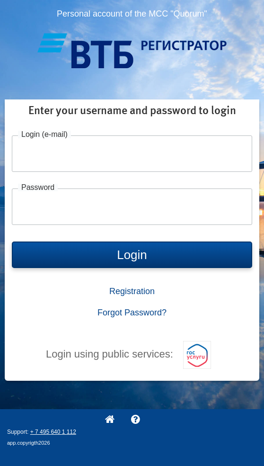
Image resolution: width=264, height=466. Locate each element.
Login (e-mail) (44, 134)
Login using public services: (128, 354)
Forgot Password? (132, 312)
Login (132, 255)
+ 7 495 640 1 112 (53, 432)
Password (37, 187)
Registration (132, 291)
